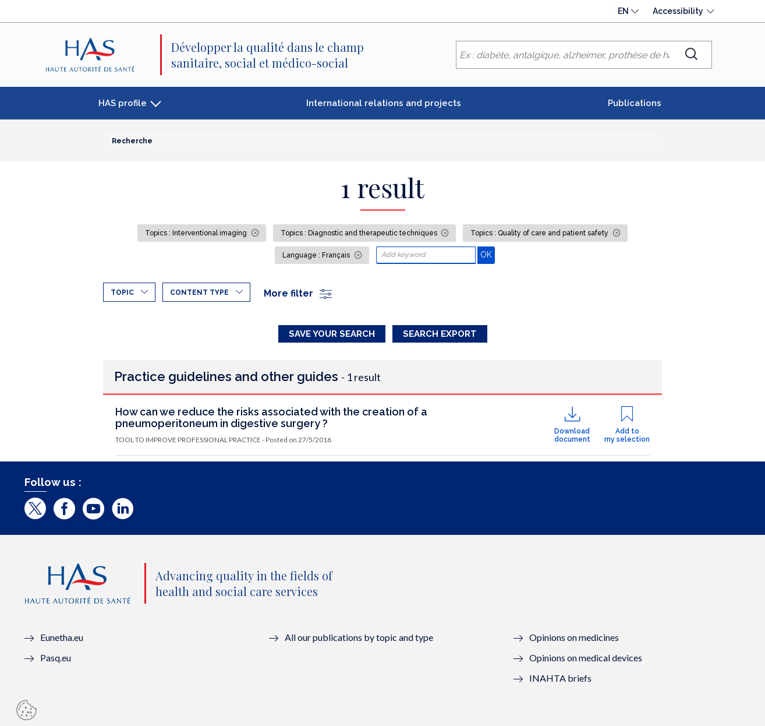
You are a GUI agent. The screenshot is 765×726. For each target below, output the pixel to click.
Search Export (440, 334)
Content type (199, 292)
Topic (122, 292)
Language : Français (317, 255)
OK (487, 254)
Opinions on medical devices (585, 657)
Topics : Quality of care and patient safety (540, 233)
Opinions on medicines (574, 637)
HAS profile (122, 103)
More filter (299, 293)
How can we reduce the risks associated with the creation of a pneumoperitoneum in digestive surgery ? (271, 417)
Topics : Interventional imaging (197, 233)
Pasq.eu (55, 657)
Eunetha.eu (61, 637)
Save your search (332, 334)
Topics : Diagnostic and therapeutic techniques (360, 233)
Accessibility (678, 11)
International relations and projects (383, 103)
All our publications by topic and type (359, 637)
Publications (634, 103)
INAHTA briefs (560, 677)
